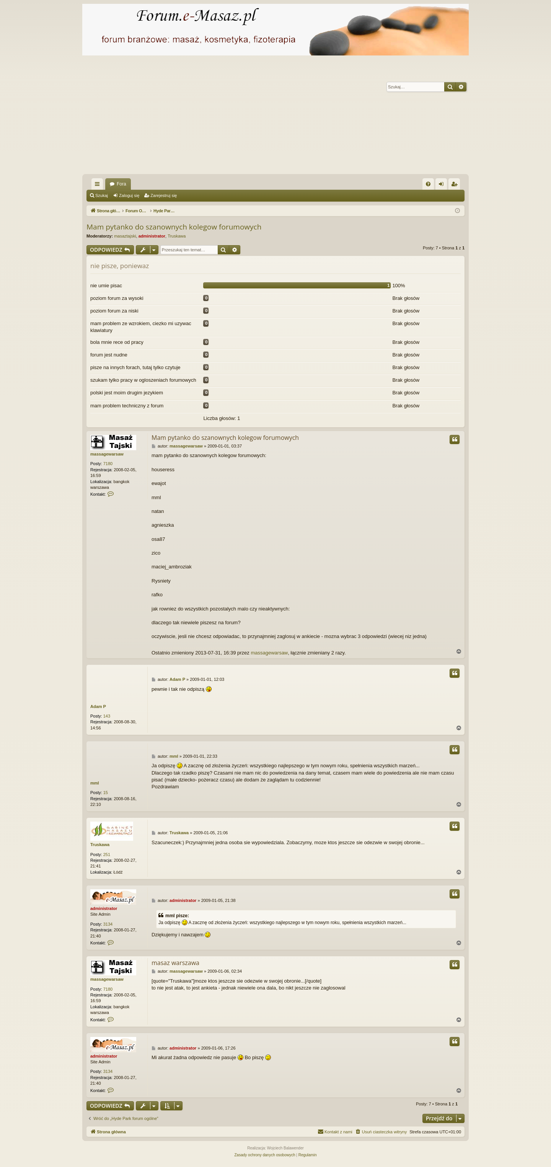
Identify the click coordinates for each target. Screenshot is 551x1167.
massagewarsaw (107, 454)
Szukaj (101, 195)
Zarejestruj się (163, 195)
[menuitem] (428, 184)
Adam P (98, 706)
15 (105, 792)
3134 (107, 924)
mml (94, 783)
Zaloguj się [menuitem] (443, 185)
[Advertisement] (311, 116)
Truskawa (177, 236)
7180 (107, 463)
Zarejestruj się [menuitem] (456, 185)
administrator (152, 236)
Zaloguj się (129, 195)
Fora (121, 184)
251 (106, 854)
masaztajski (125, 236)
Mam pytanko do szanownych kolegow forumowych (173, 227)
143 (106, 716)
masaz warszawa (175, 963)
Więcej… (99, 185)
